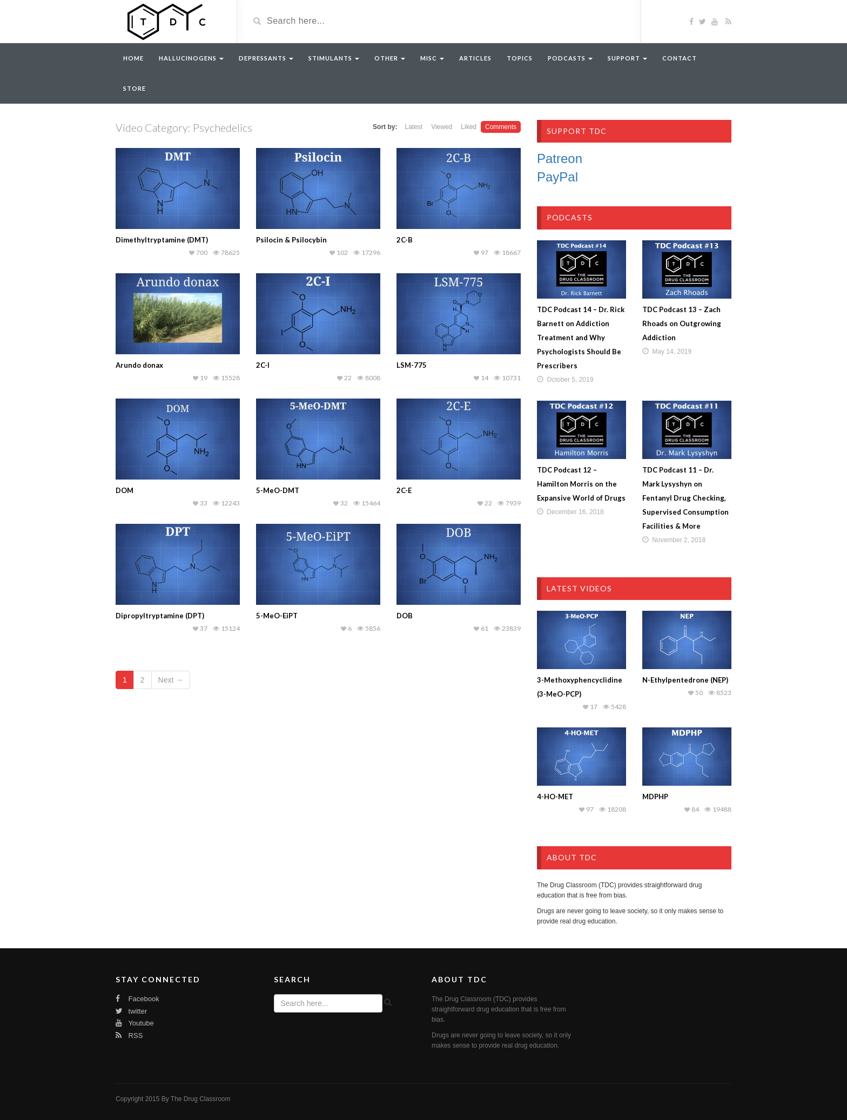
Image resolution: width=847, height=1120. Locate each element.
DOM (124, 490)
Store (134, 88)
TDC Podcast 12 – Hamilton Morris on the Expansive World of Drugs (581, 483)
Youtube (135, 1023)
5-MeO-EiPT (277, 615)
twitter (131, 1011)
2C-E (404, 490)
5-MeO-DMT (277, 490)
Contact (679, 58)
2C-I (263, 365)
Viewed (441, 127)
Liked (468, 127)
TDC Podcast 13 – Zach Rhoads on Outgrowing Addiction (681, 323)
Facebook (137, 999)
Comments (500, 127)
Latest (413, 127)
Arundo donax (139, 365)
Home (133, 58)
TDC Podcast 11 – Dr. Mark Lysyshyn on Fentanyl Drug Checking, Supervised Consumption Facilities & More (685, 497)
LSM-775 (411, 365)
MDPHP (655, 796)
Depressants (266, 58)
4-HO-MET (555, 796)
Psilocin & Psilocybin (291, 239)
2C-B (404, 239)
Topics (520, 58)
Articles (475, 58)
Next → (171, 680)
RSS (129, 1035)
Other (389, 58)
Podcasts (570, 58)
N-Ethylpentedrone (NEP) (685, 680)
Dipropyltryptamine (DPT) (160, 615)
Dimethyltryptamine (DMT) (162, 239)
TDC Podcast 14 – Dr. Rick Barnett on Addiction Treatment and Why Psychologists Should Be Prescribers (580, 337)
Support (627, 58)
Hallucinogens (191, 58)
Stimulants (333, 58)
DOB (404, 615)
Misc (432, 58)
